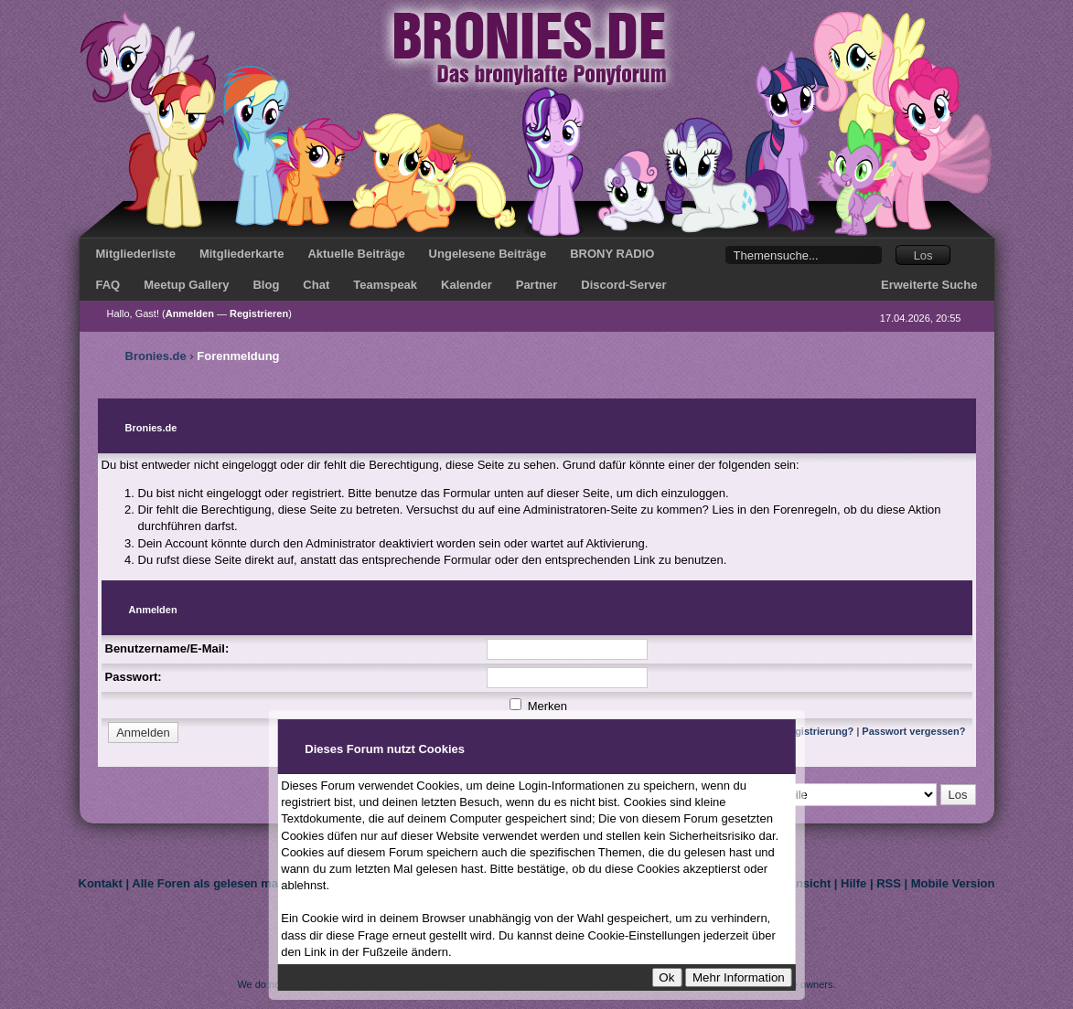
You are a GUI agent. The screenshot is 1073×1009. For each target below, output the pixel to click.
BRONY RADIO (612, 253)
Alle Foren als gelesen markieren (224, 883)
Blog (265, 285)
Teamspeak (385, 285)
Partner (537, 285)
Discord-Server (623, 285)
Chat (316, 285)
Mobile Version (953, 883)
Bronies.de (156, 356)
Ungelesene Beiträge (488, 253)
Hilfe (853, 883)
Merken (538, 706)
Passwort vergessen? (913, 731)
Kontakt (101, 883)
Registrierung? (817, 731)
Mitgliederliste (136, 253)
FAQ (108, 285)
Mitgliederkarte (241, 253)
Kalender (466, 285)
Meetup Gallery (186, 285)
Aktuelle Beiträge (355, 253)
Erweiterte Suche (929, 285)
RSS (888, 883)
